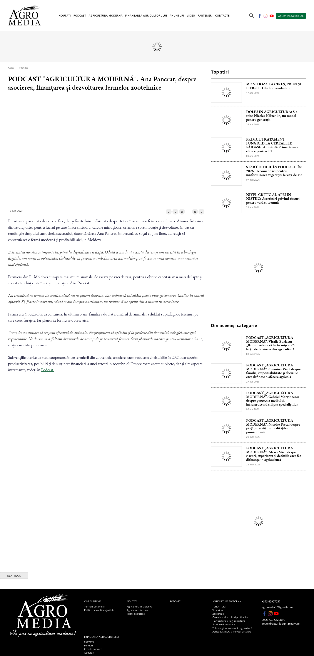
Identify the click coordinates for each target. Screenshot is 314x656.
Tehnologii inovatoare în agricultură (232, 628)
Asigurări (89, 652)
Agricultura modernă (226, 601)
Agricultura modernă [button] (106, 15)
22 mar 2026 (253, 464)
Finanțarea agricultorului (101, 636)
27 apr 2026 (252, 381)
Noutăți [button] (64, 15)
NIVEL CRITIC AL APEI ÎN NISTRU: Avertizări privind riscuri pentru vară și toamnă (273, 199)
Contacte (222, 15)
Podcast (79, 15)
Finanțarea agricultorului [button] (146, 15)
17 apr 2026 (252, 93)
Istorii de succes (136, 613)
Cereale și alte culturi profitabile (230, 617)
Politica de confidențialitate (99, 610)
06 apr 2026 (252, 409)
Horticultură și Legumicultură (228, 620)
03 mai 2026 (253, 354)
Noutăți (132, 601)
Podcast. (47, 369)
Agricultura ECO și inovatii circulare (231, 631)
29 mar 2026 (253, 437)
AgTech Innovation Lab (291, 15)
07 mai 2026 (253, 179)
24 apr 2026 (252, 124)
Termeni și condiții (94, 606)
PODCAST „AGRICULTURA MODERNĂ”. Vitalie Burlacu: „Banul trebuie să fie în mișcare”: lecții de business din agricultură (270, 343)
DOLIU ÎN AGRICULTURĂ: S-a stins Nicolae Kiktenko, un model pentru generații (271, 116)
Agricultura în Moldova (139, 606)
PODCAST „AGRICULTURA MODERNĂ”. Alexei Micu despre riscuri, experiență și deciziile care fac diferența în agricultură (273, 454)
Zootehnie (218, 613)
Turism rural (219, 606)
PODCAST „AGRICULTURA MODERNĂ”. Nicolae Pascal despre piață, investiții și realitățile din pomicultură (273, 426)
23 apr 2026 (252, 207)
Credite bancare (93, 649)
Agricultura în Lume (138, 610)
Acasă (11, 67)
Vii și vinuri (218, 610)
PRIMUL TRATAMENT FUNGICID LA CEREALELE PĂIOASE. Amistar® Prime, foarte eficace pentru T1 (272, 145)
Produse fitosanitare (223, 624)
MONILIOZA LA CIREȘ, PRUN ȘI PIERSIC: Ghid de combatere (273, 86)
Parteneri (205, 15)
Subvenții (89, 641)
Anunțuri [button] (177, 15)
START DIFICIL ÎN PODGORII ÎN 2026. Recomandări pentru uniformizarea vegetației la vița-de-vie (274, 171)
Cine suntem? (92, 601)
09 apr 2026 (252, 156)
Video (191, 15)
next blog (14, 575)
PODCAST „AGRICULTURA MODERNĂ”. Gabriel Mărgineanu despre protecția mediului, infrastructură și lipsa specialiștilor (272, 398)
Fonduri (88, 645)
